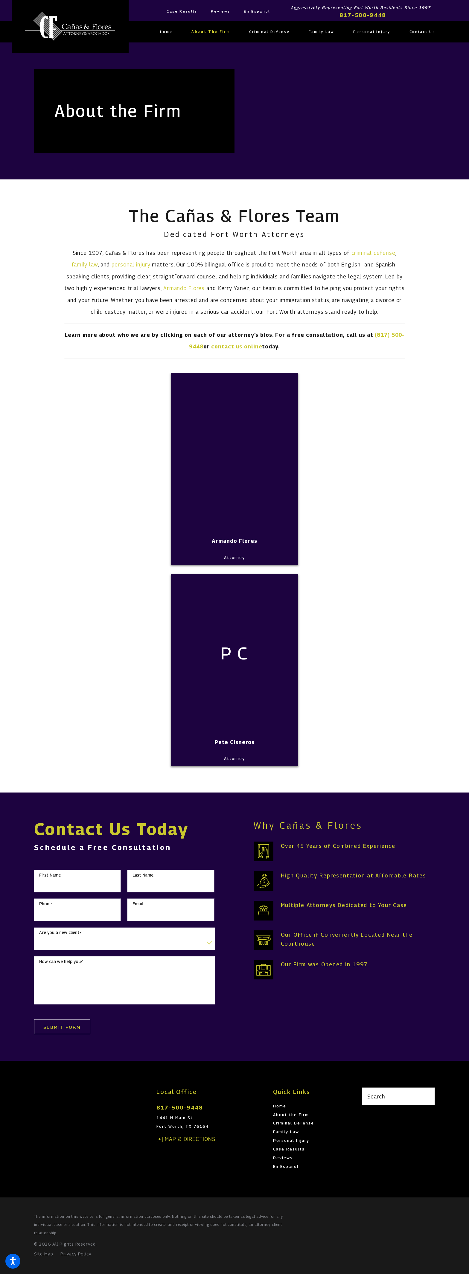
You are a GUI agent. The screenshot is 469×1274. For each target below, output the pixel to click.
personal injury (131, 264)
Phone (45, 903)
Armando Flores (184, 288)
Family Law (286, 1131)
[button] (12, 1261)
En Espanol (257, 11)
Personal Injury (291, 1140)
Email (138, 903)
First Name (50, 875)
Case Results (182, 11)
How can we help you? (61, 961)
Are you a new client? (60, 932)
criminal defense (373, 253)
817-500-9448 (362, 15)
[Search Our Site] (427, 1096)
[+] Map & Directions (185, 1139)
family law (84, 264)
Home (279, 1106)
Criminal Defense (293, 1123)
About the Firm (291, 1114)
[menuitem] (171, 32)
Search (376, 1096)
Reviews (220, 11)
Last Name (143, 875)
